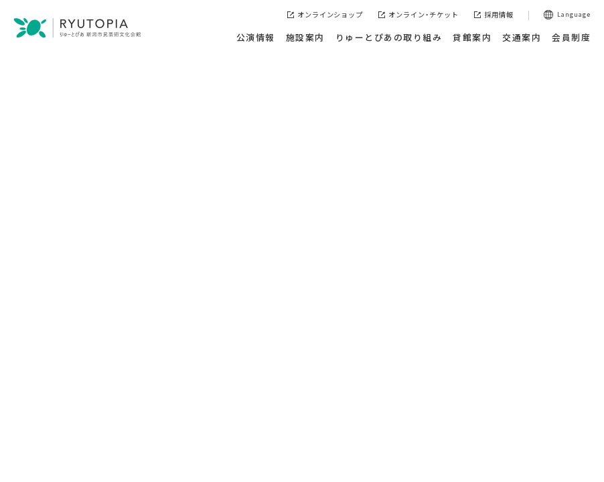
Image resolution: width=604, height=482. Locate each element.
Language (574, 14)
